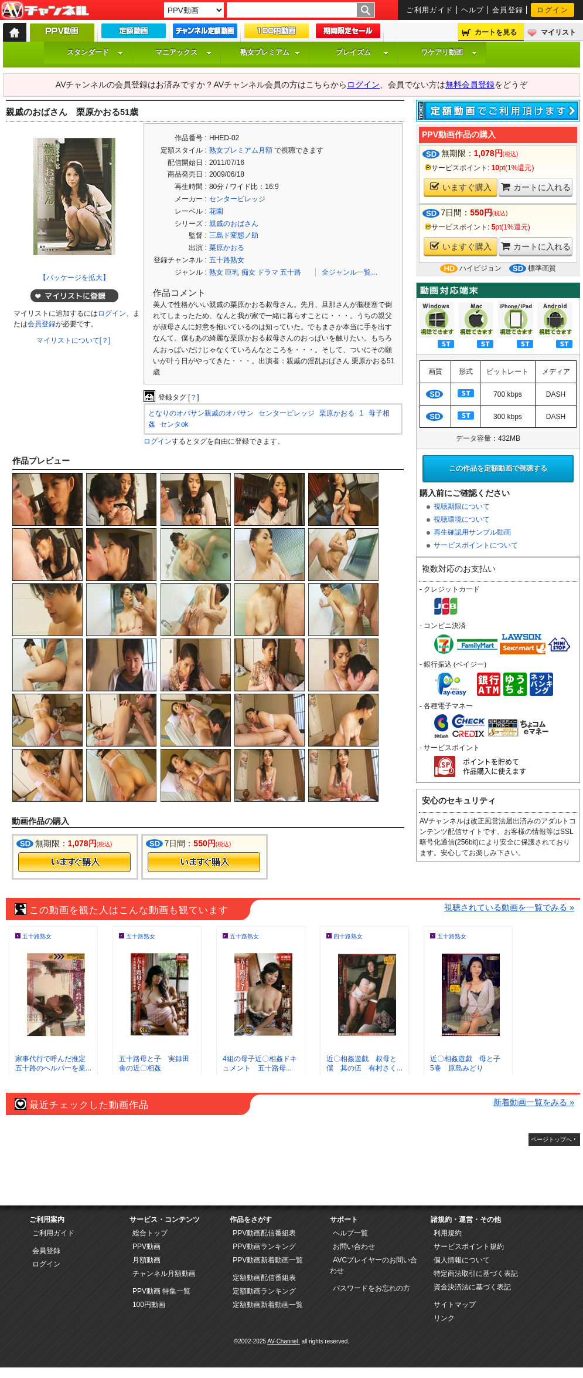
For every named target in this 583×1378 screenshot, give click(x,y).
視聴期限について (462, 506)
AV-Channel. (283, 1341)
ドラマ (267, 272)
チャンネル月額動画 (164, 1273)
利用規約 (448, 1233)
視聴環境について (462, 519)
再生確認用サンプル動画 (472, 532)
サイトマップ (455, 1305)
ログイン (552, 10)
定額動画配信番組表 (264, 1278)
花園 (216, 211)
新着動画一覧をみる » (533, 1102)
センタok (174, 424)
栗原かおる (226, 248)
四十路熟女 (348, 936)
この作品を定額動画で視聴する (498, 468)
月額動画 (146, 1260)
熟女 (216, 272)
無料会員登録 (470, 84)
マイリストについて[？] (73, 340)
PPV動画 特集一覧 (161, 1291)
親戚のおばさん (233, 223)
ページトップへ (551, 1139)
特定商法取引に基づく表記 (476, 1273)
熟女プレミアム (270, 52)
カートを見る (496, 32)
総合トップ (150, 1233)
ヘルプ (473, 10)
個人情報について (462, 1260)
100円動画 (148, 1305)
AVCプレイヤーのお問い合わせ (373, 1265)
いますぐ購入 (461, 187)
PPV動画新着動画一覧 (268, 1260)
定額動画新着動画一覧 (268, 1305)
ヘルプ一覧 (350, 1233)
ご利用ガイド (430, 10)
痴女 (248, 272)
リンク (444, 1318)
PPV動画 (146, 1246)
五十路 (290, 272)
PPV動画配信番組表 (264, 1233)
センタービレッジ (237, 199)
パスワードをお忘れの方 (371, 1288)
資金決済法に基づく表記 (472, 1287)
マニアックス (183, 52)
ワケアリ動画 (449, 52)
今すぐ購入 (74, 862)
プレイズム (362, 52)
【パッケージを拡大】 (74, 277)
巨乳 (232, 272)
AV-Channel (45, 10)
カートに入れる (536, 187)
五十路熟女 (226, 260)
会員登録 (508, 10)
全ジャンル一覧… (350, 272)
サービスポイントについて (476, 545)
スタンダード (95, 52)
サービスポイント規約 (469, 1246)
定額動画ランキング (264, 1291)
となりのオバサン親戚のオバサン (201, 413)
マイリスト (558, 32)
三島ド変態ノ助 (233, 235)
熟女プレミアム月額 (240, 150)
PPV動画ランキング (264, 1246)
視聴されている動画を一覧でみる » (509, 907)
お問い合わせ (354, 1246)
